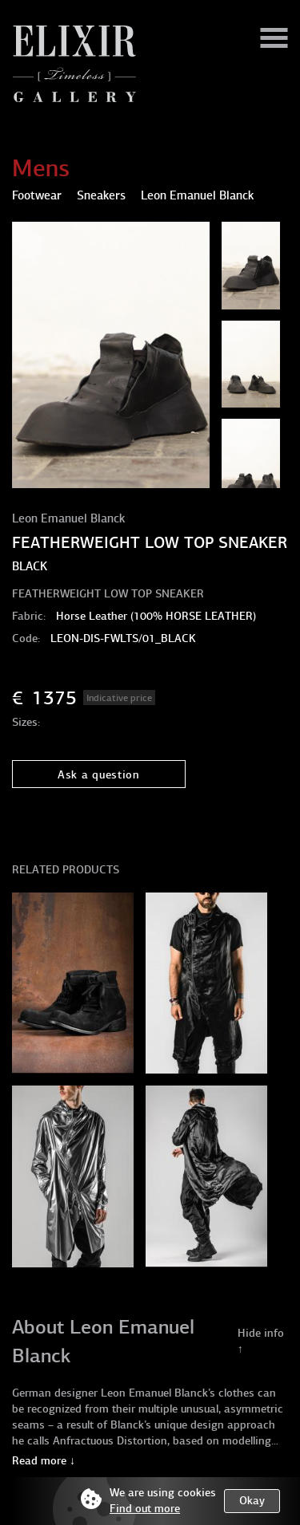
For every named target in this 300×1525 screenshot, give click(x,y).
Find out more (145, 1508)
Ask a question (99, 775)
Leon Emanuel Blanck (68, 518)
